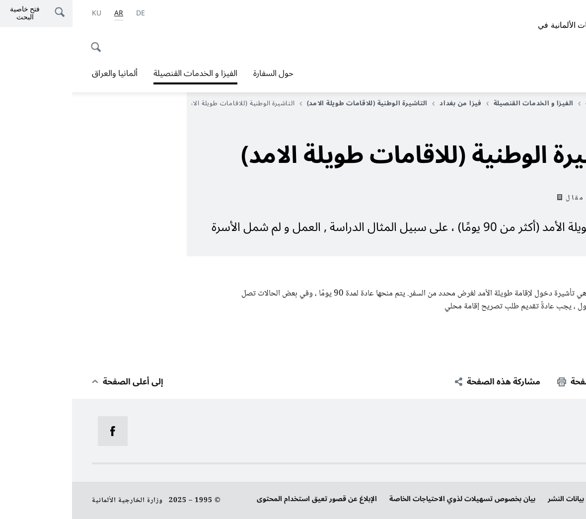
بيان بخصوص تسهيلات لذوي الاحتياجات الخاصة (390, 499)
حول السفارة (201, 73)
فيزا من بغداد (385, 103)
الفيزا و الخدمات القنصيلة (123, 73)
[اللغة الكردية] (24, 13)
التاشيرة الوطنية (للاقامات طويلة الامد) (291, 103)
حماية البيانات (545, 499)
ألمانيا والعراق (43, 73)
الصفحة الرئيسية (536, 103)
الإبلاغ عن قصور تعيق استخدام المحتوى (245, 499)
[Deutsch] (68, 13)
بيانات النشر (494, 499)
